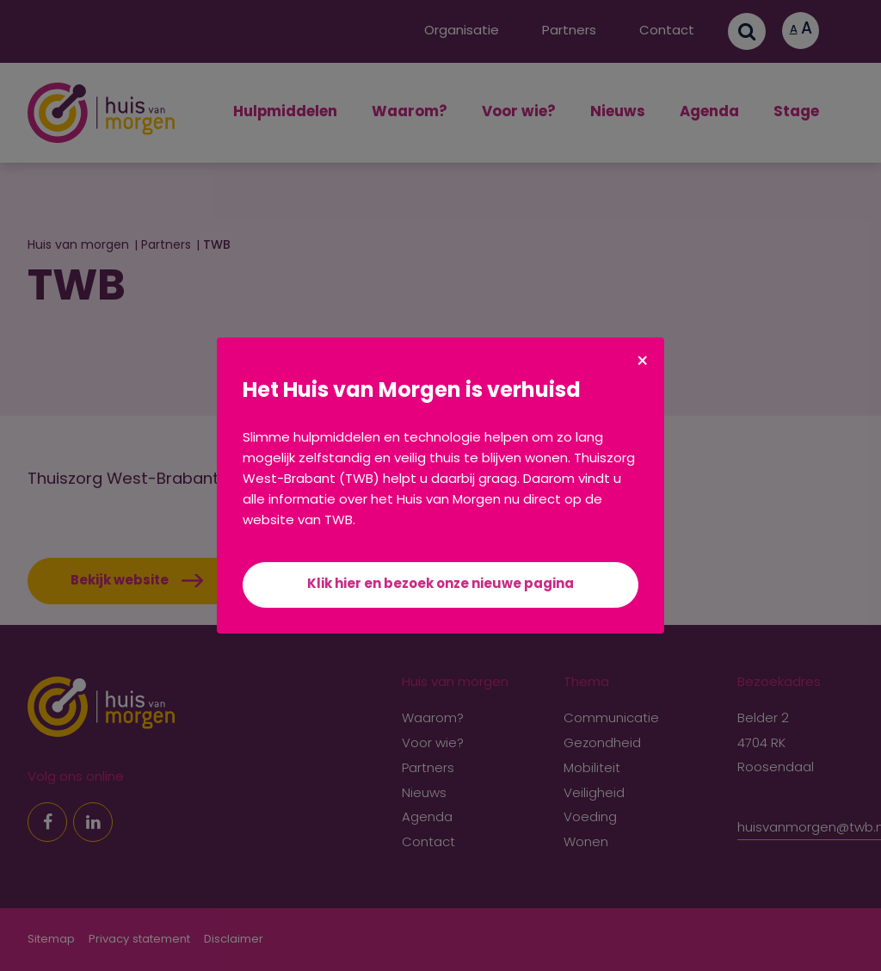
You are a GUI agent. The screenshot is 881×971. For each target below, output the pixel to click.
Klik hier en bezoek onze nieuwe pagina (440, 584)
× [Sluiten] (642, 363)
